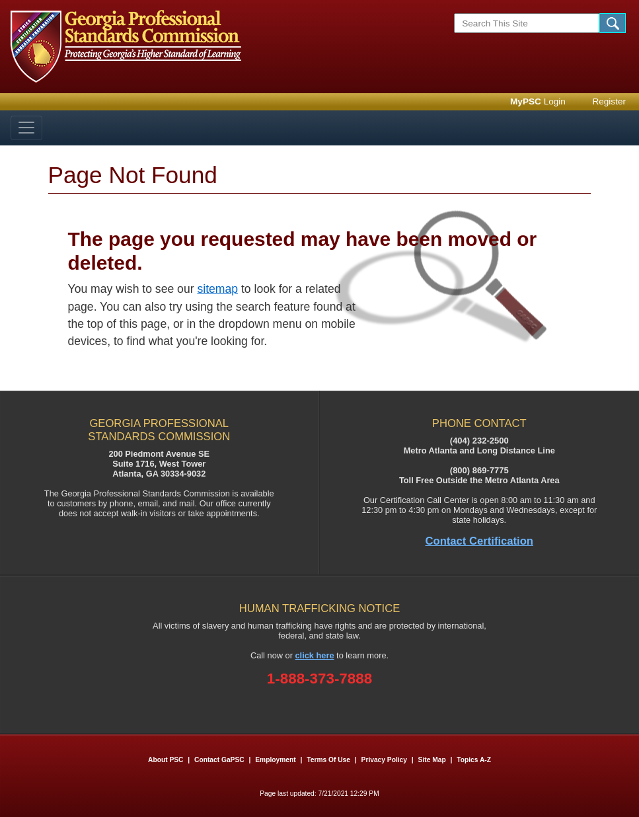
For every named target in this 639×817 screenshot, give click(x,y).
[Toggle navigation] (26, 128)
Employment (276, 759)
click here (314, 655)
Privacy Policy (384, 759)
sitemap (217, 288)
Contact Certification (480, 541)
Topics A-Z (474, 759)
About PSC (165, 759)
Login (538, 101)
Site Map (432, 759)
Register (609, 101)
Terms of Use (328, 759)
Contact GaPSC (219, 759)
